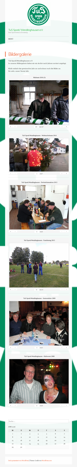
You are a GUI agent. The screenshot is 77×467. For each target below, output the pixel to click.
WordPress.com (47, 460)
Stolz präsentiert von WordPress (18, 460)
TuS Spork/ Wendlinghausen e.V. (25, 29)
